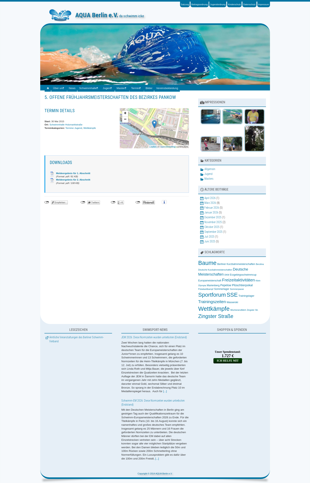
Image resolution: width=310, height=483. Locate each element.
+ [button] (125, 114)
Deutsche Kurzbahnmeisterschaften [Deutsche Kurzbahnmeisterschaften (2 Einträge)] (215, 270)
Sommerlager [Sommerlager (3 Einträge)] (221, 289)
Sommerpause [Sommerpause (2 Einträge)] (237, 289)
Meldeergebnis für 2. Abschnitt (73, 179)
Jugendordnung (218, 4)
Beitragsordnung (199, 4)
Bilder (171, 87)
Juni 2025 (209, 241)
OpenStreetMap (168, 147)
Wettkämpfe (89, 128)
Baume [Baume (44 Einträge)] (207, 263)
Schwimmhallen (97, 87)
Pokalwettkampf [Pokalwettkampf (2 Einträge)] (205, 289)
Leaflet (152, 147)
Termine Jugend (73, 128)
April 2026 (210, 198)
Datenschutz (249, 4)
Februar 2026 (211, 207)
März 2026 (210, 202)
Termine (154, 87)
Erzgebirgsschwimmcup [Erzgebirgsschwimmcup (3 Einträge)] (243, 274)
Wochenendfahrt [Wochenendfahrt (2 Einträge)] (238, 310)
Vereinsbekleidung (191, 87)
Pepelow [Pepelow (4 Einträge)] (225, 285)
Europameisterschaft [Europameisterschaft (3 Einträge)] (209, 280)
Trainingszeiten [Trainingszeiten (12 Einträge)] (212, 301)
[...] (165, 391)
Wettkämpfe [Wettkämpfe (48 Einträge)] (214, 308)
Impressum (263, 4)
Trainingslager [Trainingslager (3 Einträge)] (246, 295)
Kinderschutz (234, 4)
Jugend (119, 87)
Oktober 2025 (211, 227)
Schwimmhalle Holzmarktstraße (65, 124)
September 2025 (213, 231)
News (78, 87)
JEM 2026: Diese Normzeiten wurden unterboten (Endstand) (154, 337)
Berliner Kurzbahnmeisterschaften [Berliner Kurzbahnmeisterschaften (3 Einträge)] (236, 264)
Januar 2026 (211, 212)
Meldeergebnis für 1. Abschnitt (73, 173)
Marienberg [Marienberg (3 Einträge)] (213, 285)
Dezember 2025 (212, 217)
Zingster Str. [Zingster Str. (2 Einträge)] (252, 310)
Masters (136, 87)
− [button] (125, 120)
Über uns (61, 87)
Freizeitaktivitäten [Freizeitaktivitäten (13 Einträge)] (238, 280)
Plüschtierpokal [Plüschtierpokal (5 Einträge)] (242, 285)
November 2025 (213, 222)
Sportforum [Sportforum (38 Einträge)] (212, 295)
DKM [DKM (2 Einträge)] (226, 275)
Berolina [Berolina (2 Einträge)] (260, 264)
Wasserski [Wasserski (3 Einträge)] (232, 302)
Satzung (185, 4)
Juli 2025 (209, 236)
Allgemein (209, 169)
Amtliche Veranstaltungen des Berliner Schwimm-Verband (76, 339)
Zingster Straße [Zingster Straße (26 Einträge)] (215, 316)
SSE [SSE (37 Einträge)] (232, 295)
